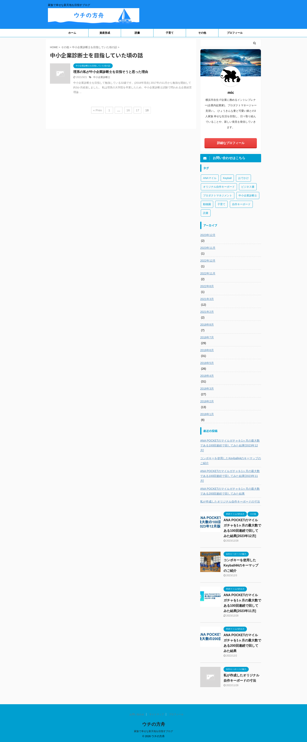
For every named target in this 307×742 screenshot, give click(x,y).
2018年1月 (207, 414)
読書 (137, 32)
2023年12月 (207, 235)
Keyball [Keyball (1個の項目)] (227, 178)
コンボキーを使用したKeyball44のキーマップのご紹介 (230, 461)
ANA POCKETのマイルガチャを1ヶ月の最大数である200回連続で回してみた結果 (230, 491)
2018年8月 (207, 324)
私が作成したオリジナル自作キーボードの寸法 (230, 501)
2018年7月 (207, 337)
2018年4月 (207, 375)
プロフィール (235, 32)
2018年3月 (207, 388)
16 (128, 110)
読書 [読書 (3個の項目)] (205, 212)
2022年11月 (207, 273)
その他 (202, 32)
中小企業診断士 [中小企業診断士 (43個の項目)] (248, 195)
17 (137, 110)
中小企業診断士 (101, 77)
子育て (170, 32)
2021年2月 (207, 311)
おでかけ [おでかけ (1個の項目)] (243, 178)
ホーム (72, 32)
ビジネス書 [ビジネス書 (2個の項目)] (247, 186)
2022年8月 (207, 286)
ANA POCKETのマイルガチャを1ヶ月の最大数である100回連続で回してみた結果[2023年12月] (230, 445)
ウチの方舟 (153, 724)
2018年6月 (207, 350)
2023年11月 (207, 247)
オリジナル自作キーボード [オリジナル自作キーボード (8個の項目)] (219, 186)
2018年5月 (207, 363)
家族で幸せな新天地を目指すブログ (153, 731)
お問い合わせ (137, 714)
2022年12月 (207, 260)
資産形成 (104, 32)
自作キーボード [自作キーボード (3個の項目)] (241, 204)
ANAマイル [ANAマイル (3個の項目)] (209, 178)
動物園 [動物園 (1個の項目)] (207, 204)
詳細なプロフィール (230, 143)
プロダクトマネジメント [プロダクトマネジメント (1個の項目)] (217, 195)
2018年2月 (207, 401)
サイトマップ (156, 714)
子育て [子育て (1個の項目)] (221, 204)
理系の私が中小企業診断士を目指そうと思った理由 (110, 72)
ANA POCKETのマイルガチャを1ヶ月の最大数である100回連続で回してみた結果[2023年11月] (230, 475)
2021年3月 (207, 299)
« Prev (97, 110)
